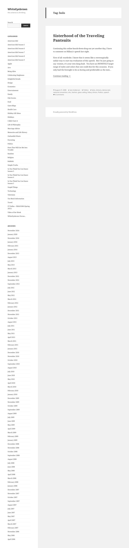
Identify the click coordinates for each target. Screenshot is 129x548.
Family (10, 94)
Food (9, 102)
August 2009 (12, 413)
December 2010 (13, 352)
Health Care (12, 109)
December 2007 (13, 490)
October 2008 (12, 452)
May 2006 (11, 535)
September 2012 (14, 284)
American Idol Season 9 (16, 60)
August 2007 (12, 505)
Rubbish (11, 161)
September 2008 (14, 455)
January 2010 (12, 394)
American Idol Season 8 (16, 56)
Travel (10, 202)
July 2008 (11, 463)
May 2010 (11, 379)
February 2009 (13, 436)
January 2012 (12, 307)
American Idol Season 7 (16, 52)
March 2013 (12, 269)
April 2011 (11, 337)
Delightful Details (14, 79)
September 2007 (14, 501)
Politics (10, 144)
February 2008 (13, 482)
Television (11, 195)
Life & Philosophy (14, 125)
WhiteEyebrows (17, 9)
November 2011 (13, 314)
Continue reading (62, 76)
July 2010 (11, 372)
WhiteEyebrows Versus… (17, 216)
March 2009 (12, 432)
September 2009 (14, 410)
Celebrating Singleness (16, 75)
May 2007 (11, 516)
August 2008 (12, 459)
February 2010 (13, 391)
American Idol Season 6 (16, 48)
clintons (99, 90)
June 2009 (11, 421)
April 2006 (11, 539)
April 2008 (11, 474)
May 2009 (11, 425)
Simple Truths (13, 165)
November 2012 (13, 280)
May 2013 (11, 265)
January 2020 (12, 234)
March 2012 (12, 299)
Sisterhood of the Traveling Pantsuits (78, 38)
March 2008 (12, 478)
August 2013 (12, 257)
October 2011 (12, 318)
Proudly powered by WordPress (65, 112)
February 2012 (13, 303)
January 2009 (12, 440)
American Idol (13, 41)
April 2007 (11, 520)
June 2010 (11, 375)
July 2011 (11, 326)
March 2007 (12, 524)
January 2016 (12, 242)
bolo (93, 90)
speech (106, 92)
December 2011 (13, 311)
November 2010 (13, 356)
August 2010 (12, 368)
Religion (11, 157)
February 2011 (13, 345)
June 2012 (11, 291)
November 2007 (13, 493)
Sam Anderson (75, 90)
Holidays (11, 117)
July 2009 (11, 417)
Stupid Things (13, 187)
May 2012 (11, 295)
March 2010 (12, 387)
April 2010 (11, 383)
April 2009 (11, 429)
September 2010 (14, 364)
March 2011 (12, 341)
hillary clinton (92, 92)
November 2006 (13, 532)
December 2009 (13, 398)
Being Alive (12, 71)
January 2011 (12, 349)
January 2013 (12, 272)
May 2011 (11, 333)
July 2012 (11, 288)
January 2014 (12, 250)
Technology (12, 191)
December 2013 (13, 253)
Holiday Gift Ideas (14, 113)
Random (11, 154)
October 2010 (12, 360)
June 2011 (11, 330)
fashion (74, 92)
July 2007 (11, 509)
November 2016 (13, 238)
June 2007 (11, 513)
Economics (11, 87)
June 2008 (11, 467)
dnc (69, 92)
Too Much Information (16, 199)
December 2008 (13, 444)
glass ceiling (82, 92)
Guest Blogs (12, 106)
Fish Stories (12, 98)
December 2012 (13, 276)
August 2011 (12, 322)
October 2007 (12, 497)
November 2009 (13, 402)
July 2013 (11, 261)
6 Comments (59, 95)
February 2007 (13, 528)
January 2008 (12, 486)
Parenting (11, 140)
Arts (9, 67)
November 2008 (13, 448)
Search (10, 22)
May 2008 (11, 471)
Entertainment (13, 90)
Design (10, 83)
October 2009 (12, 406)
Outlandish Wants (14, 136)
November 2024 (13, 231)
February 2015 (13, 246)
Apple (10, 64)
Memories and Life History (17, 132)
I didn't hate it (13, 121)
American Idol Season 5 (16, 45)
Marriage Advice (14, 128)
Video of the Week (14, 212)
